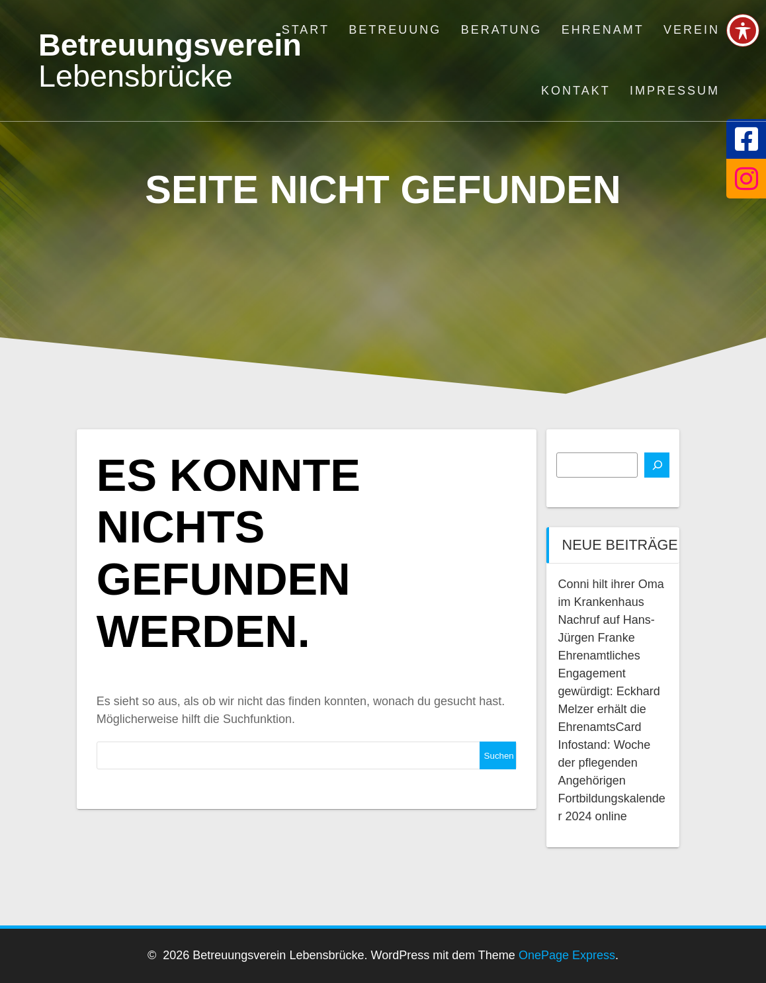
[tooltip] (746, 139)
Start (305, 29)
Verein (691, 29)
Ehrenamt (603, 29)
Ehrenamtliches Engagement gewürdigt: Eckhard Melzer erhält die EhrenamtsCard (609, 691)
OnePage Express (567, 955)
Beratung (501, 29)
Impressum (675, 90)
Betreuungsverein (170, 61)
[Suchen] (656, 465)
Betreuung (395, 29)
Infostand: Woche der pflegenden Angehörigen (604, 762)
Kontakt (576, 90)
